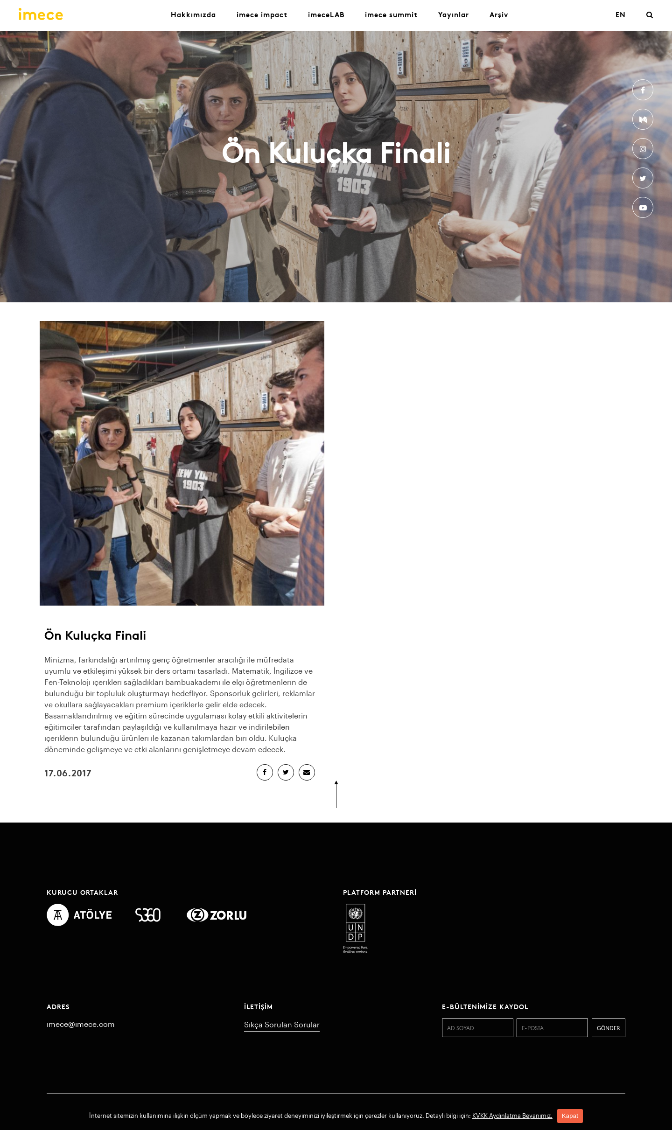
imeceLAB (326, 14)
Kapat (570, 1115)
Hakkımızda (193, 14)
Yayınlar (453, 14)
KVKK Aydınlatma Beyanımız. (512, 1115)
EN (621, 14)
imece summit (391, 14)
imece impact (262, 14)
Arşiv (499, 14)
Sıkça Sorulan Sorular (282, 1024)
